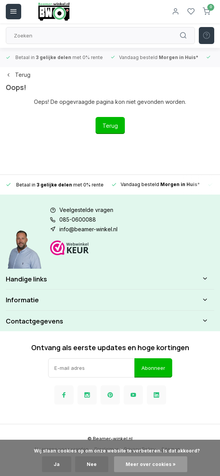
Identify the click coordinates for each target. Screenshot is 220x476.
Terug (18, 74)
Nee (92, 464)
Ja (57, 464)
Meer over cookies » (151, 464)
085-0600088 (77, 219)
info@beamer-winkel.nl (88, 229)
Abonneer (153, 368)
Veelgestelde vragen (86, 210)
